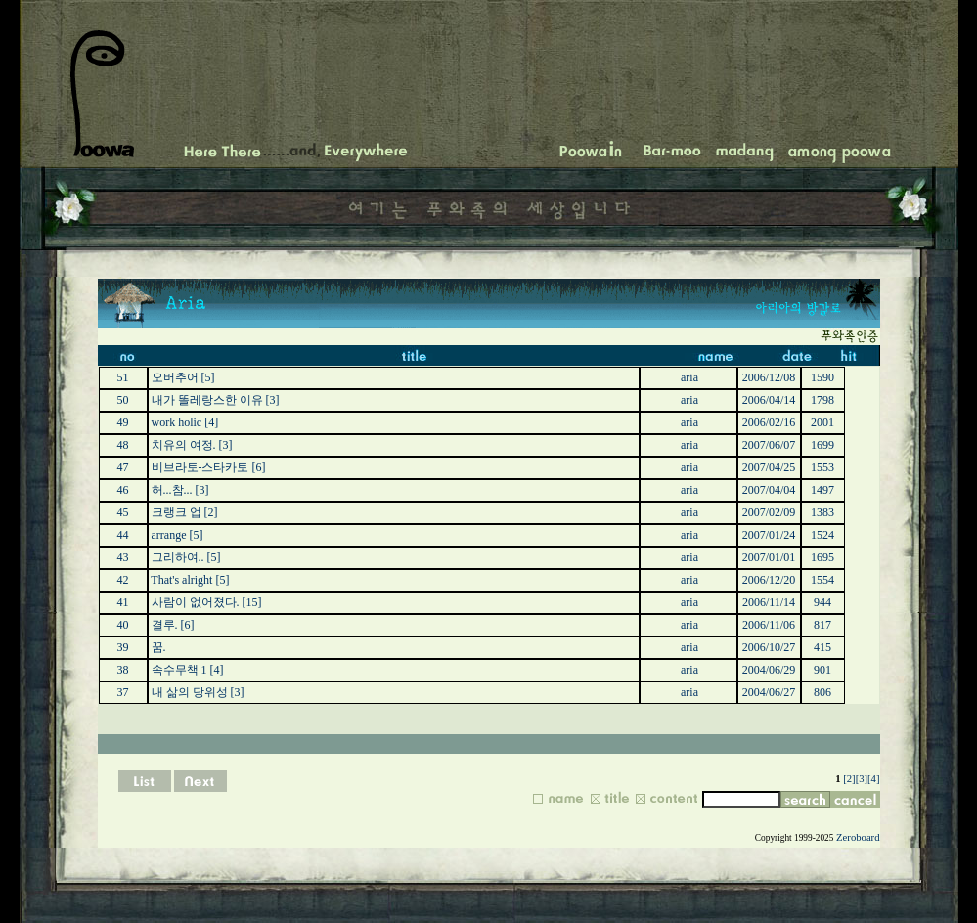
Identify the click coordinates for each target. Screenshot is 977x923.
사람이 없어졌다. (196, 602)
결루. (165, 625)
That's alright (181, 580)
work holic (177, 422)
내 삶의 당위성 (190, 692)
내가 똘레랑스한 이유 (207, 400)
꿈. (159, 647)
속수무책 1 (179, 670)
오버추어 (175, 377)
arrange (169, 535)
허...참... (172, 490)
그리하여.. (178, 557)
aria (689, 377)
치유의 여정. (184, 445)
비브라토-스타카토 (200, 467)
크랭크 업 (176, 512)
